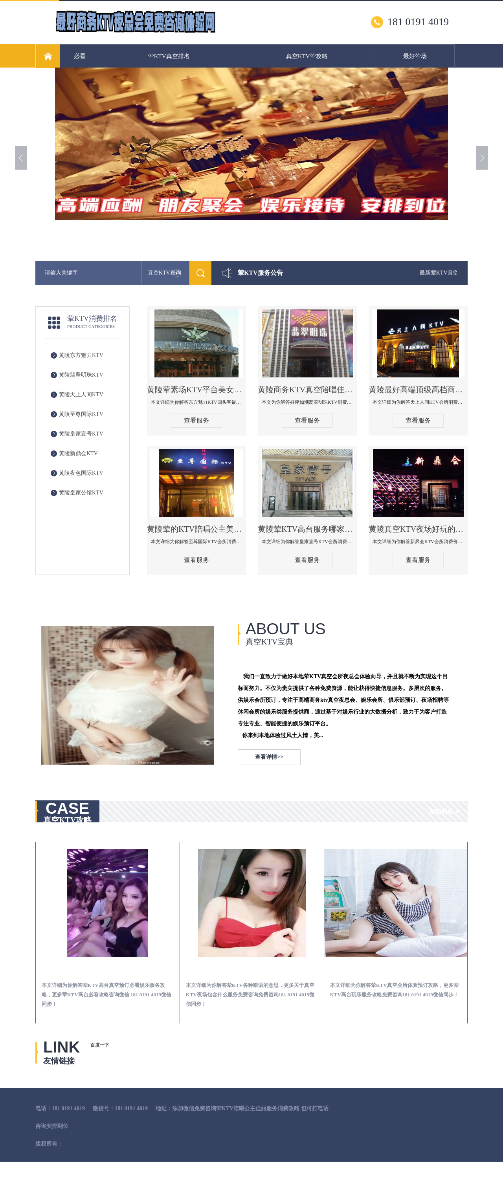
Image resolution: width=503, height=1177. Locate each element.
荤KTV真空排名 (169, 56)
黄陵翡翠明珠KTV (81, 375)
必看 (80, 56)
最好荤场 (415, 56)
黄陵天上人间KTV (81, 394)
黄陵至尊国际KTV (81, 414)
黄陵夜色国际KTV (81, 473)
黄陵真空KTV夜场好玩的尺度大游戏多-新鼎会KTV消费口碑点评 (418, 529)
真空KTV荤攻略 (307, 56)
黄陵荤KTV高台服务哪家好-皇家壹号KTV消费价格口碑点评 (307, 529)
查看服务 (196, 420)
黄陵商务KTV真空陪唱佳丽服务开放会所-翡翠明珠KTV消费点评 (307, 389)
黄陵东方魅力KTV (81, 355)
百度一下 (99, 1045)
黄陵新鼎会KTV (78, 453)
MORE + (445, 811)
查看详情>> (269, 757)
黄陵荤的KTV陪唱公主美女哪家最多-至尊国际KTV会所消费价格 (196, 529)
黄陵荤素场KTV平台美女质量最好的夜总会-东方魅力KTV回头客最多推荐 (196, 389)
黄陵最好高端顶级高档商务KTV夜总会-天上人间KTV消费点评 (418, 389)
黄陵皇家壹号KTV (81, 434)
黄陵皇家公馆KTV (81, 493)
